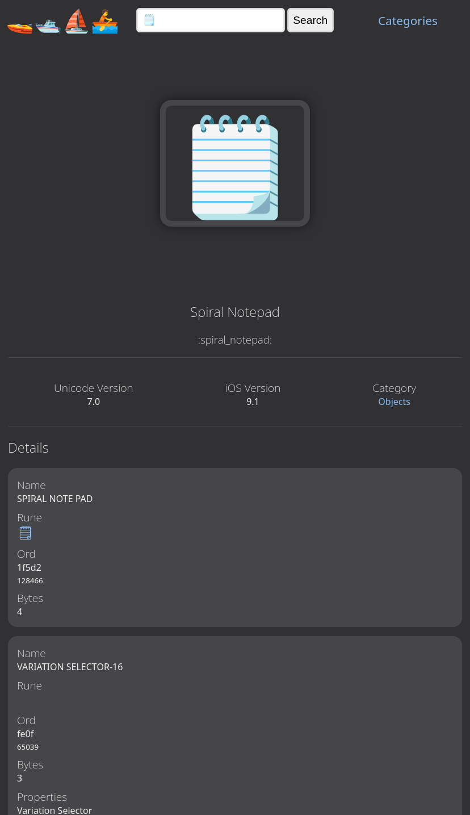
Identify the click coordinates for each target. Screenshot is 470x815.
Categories (408, 20)
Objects (394, 401)
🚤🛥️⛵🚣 (62, 20)
